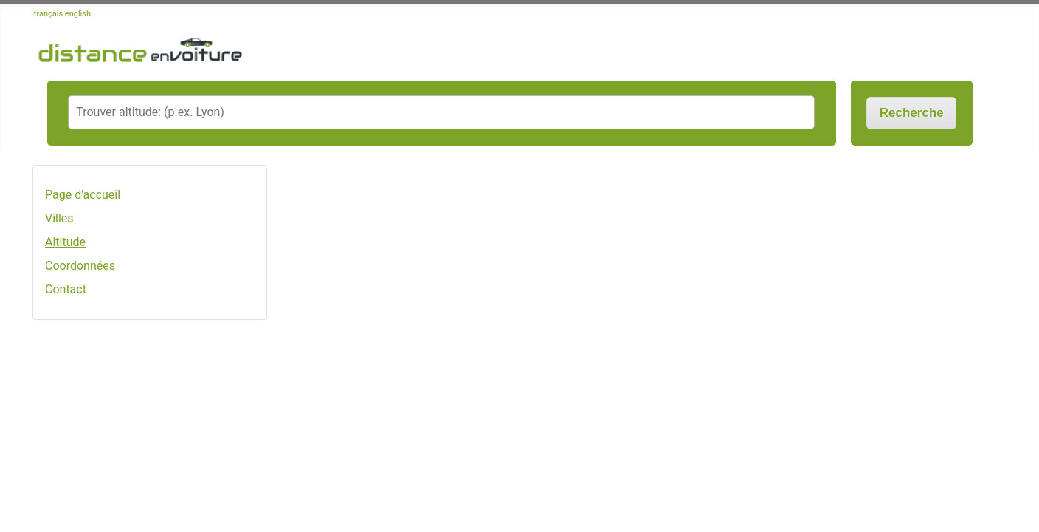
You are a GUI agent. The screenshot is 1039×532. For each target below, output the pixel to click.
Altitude (65, 242)
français (48, 13)
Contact (65, 289)
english (78, 13)
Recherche (912, 113)
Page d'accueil (82, 195)
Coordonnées (80, 266)
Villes (59, 218)
